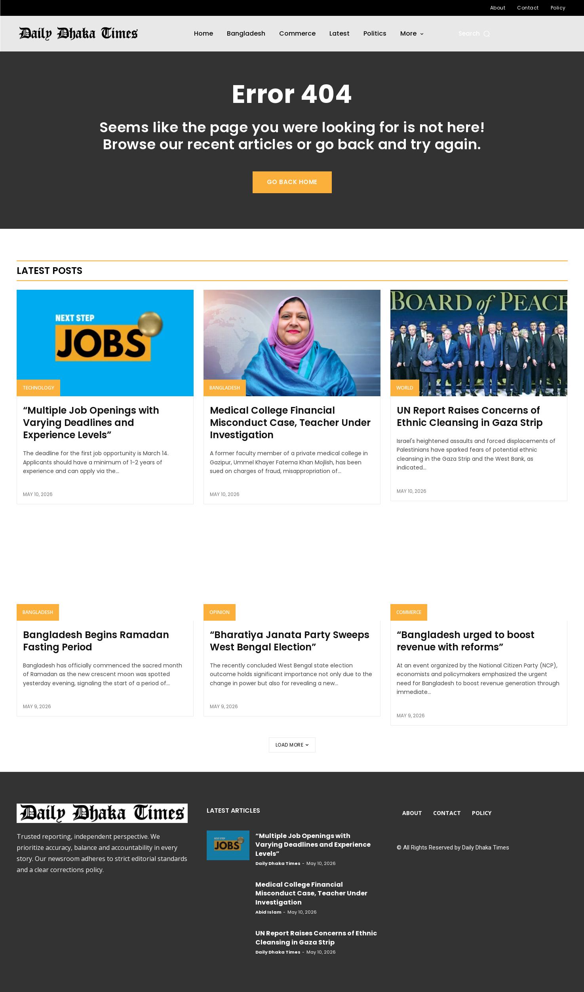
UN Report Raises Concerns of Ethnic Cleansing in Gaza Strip (470, 416)
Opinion (219, 612)
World (404, 387)
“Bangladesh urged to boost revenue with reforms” (466, 641)
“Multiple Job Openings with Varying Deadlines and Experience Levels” (91, 422)
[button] (474, 33)
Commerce (408, 612)
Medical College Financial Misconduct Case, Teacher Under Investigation (290, 422)
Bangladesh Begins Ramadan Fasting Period (96, 641)
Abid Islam (268, 912)
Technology (38, 387)
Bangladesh (224, 387)
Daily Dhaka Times (278, 863)
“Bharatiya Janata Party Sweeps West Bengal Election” (289, 641)
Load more (292, 744)
